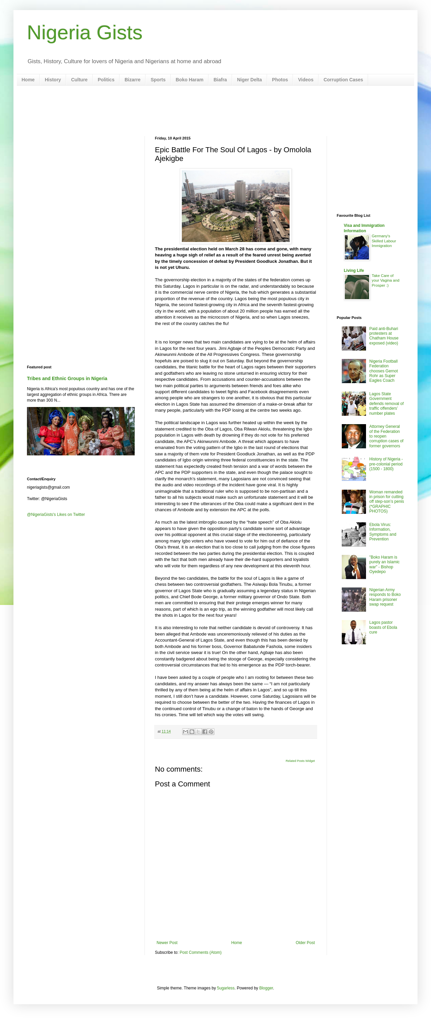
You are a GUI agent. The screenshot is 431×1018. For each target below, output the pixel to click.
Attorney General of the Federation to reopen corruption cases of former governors (386, 436)
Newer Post (167, 942)
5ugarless (226, 988)
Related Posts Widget (300, 761)
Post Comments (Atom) (200, 952)
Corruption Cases (343, 79)
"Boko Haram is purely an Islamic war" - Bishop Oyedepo (384, 564)
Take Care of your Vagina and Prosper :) (385, 281)
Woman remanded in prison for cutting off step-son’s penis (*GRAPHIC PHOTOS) (386, 502)
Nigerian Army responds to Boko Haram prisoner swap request (385, 597)
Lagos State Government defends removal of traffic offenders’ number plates (386, 404)
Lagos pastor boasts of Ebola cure (383, 627)
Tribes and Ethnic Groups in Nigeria (67, 378)
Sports (158, 79)
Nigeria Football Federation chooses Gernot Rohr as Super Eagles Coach (383, 371)
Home (28, 79)
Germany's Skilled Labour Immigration (384, 241)
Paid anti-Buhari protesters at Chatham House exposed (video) (384, 335)
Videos (305, 79)
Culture (79, 79)
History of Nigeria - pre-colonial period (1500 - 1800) (386, 464)
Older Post (305, 942)
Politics (106, 79)
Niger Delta (249, 79)
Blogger (266, 988)
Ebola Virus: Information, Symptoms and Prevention (382, 531)
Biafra (220, 79)
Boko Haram (189, 79)
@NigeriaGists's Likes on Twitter (56, 514)
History (53, 79)
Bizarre (132, 79)
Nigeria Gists (84, 32)
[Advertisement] (215, 111)
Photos (280, 79)
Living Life (354, 270)
